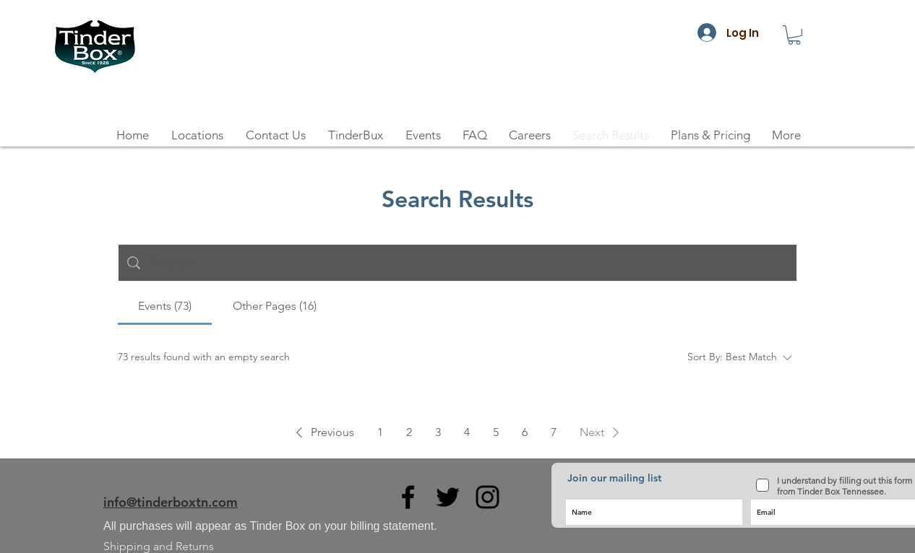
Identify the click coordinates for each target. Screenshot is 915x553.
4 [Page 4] (467, 432)
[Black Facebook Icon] (408, 497)
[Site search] (468, 263)
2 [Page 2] (409, 432)
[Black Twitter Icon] (447, 497)
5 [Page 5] (496, 432)
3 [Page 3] (438, 432)
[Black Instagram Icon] (487, 497)
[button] (794, 35)
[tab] (165, 306)
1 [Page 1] (380, 432)
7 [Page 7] (554, 432)
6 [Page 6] (525, 432)
